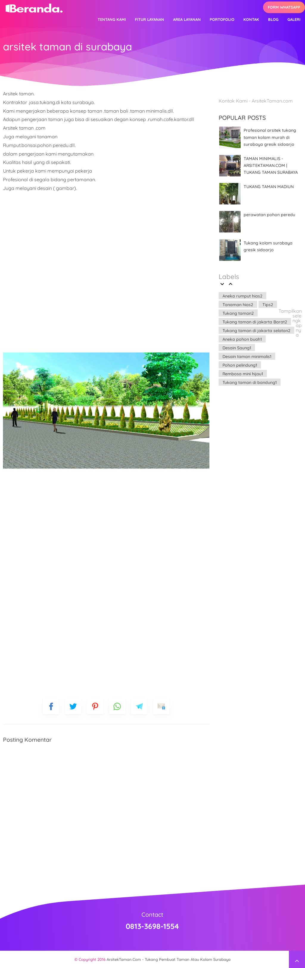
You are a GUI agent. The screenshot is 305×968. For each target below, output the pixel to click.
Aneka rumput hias (242, 295)
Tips (267, 304)
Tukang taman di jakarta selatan (256, 330)
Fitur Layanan (149, 19)
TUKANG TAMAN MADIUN (269, 186)
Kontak (251, 19)
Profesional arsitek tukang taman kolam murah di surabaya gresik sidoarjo (270, 137)
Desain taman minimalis (246, 356)
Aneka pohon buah (242, 339)
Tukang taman (238, 313)
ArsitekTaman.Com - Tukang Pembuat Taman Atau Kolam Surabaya (169, 959)
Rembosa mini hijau (242, 373)
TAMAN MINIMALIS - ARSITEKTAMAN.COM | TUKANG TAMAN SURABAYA (271, 165)
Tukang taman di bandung (249, 382)
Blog (273, 19)
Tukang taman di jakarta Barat (254, 321)
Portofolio (222, 19)
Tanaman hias (237, 304)
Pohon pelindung (239, 365)
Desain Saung (236, 347)
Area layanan (187, 19)
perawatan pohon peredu (269, 214)
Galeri (294, 19)
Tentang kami (112, 19)
